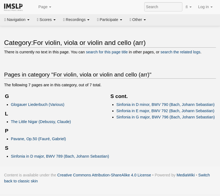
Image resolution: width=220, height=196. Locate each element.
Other (138, 19)
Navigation (16, 19)
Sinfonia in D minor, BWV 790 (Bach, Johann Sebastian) (165, 104)
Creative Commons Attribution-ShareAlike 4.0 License (104, 175)
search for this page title (107, 52)
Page (42, 7)
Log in (205, 7)
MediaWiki (186, 175)
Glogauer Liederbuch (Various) (37, 104)
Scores (46, 19)
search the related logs (180, 52)
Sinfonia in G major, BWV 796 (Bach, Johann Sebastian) (165, 117)
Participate (109, 19)
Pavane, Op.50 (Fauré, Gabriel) (38, 139)
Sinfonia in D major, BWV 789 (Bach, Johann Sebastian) (60, 156)
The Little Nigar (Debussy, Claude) (41, 122)
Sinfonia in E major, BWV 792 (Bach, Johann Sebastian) (165, 111)
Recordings (76, 19)
